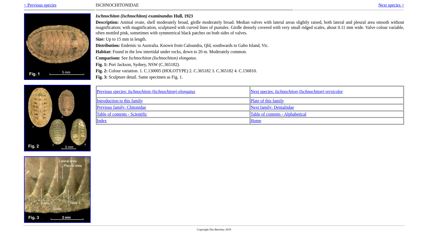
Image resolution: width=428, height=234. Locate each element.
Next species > (391, 5)
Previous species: (146, 91)
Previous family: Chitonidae (121, 107)
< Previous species (40, 5)
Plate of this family (267, 100)
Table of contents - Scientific (122, 114)
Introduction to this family (120, 100)
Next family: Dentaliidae (272, 107)
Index (102, 120)
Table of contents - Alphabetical (278, 114)
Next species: (297, 91)
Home (256, 120)
